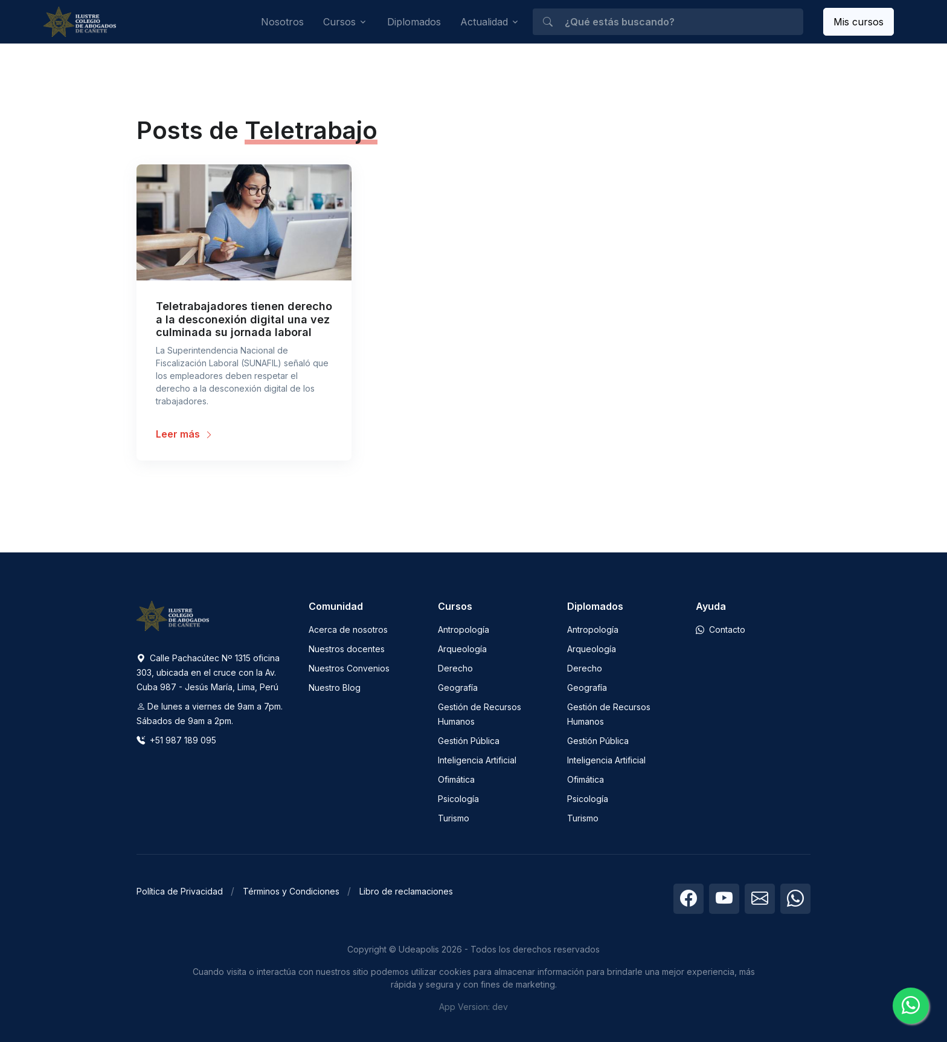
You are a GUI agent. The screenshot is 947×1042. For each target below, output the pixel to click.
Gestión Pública (468, 741)
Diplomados (414, 22)
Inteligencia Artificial (477, 760)
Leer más (184, 434)
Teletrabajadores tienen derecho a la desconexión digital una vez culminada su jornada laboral (244, 319)
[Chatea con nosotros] (911, 1006)
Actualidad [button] (484, 22)
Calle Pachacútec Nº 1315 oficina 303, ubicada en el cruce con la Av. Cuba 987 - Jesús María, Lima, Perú (208, 672)
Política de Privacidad (179, 891)
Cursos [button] (339, 22)
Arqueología (462, 649)
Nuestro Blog (335, 687)
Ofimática (456, 779)
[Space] (172, 615)
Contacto (720, 629)
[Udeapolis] (79, 22)
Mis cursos (858, 22)
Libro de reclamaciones (406, 891)
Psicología (458, 799)
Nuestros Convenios (349, 668)
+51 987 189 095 (176, 740)
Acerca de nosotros (348, 629)
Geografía (458, 687)
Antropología (463, 629)
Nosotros (282, 22)
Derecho (455, 668)
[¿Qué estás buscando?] (667, 21)
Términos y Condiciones (291, 891)
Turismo (453, 818)
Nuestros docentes (347, 649)
